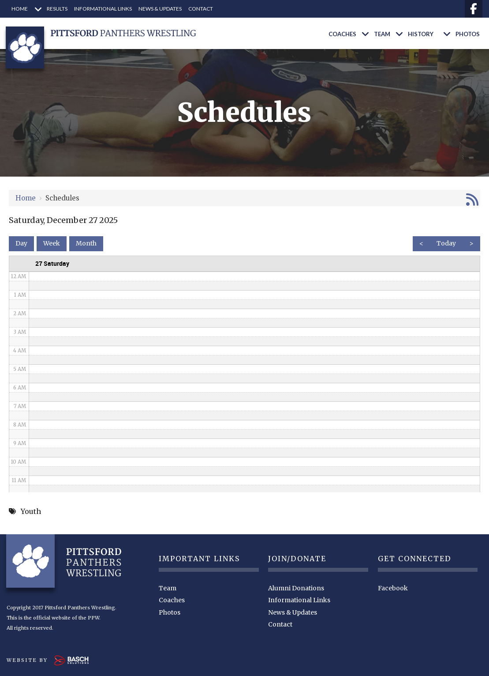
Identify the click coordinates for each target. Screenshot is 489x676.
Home (25, 198)
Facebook (393, 588)
